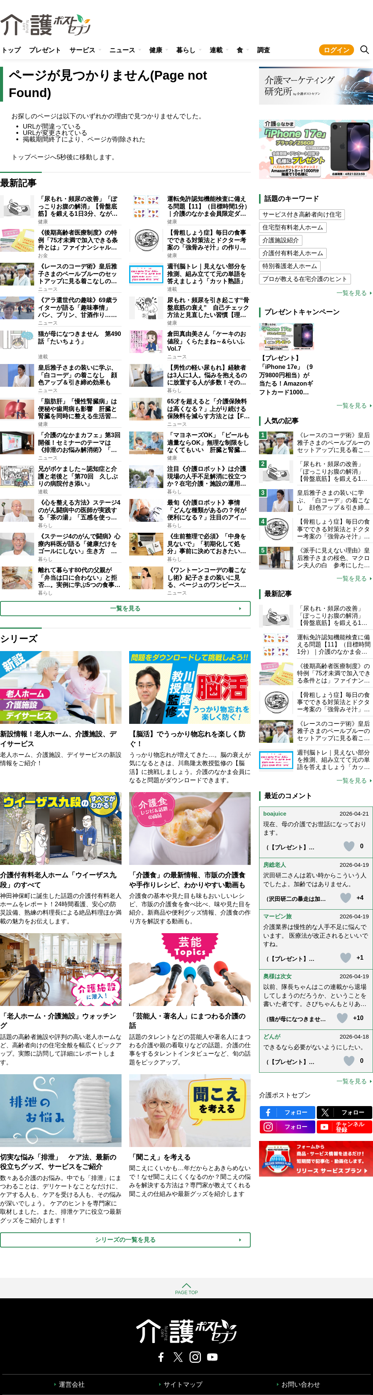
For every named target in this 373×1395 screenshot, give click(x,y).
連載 (216, 50)
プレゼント (45, 50)
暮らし (186, 50)
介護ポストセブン (285, 1095)
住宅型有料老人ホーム (292, 227)
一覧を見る (352, 293)
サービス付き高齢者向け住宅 (301, 214)
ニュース (122, 50)
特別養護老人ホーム (289, 266)
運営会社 (72, 1384)
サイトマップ (183, 1384)
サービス (82, 50)
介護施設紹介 (280, 240)
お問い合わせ (300, 1384)
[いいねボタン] (349, 846)
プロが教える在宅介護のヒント (305, 279)
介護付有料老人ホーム (292, 253)
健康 (155, 50)
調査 (263, 50)
